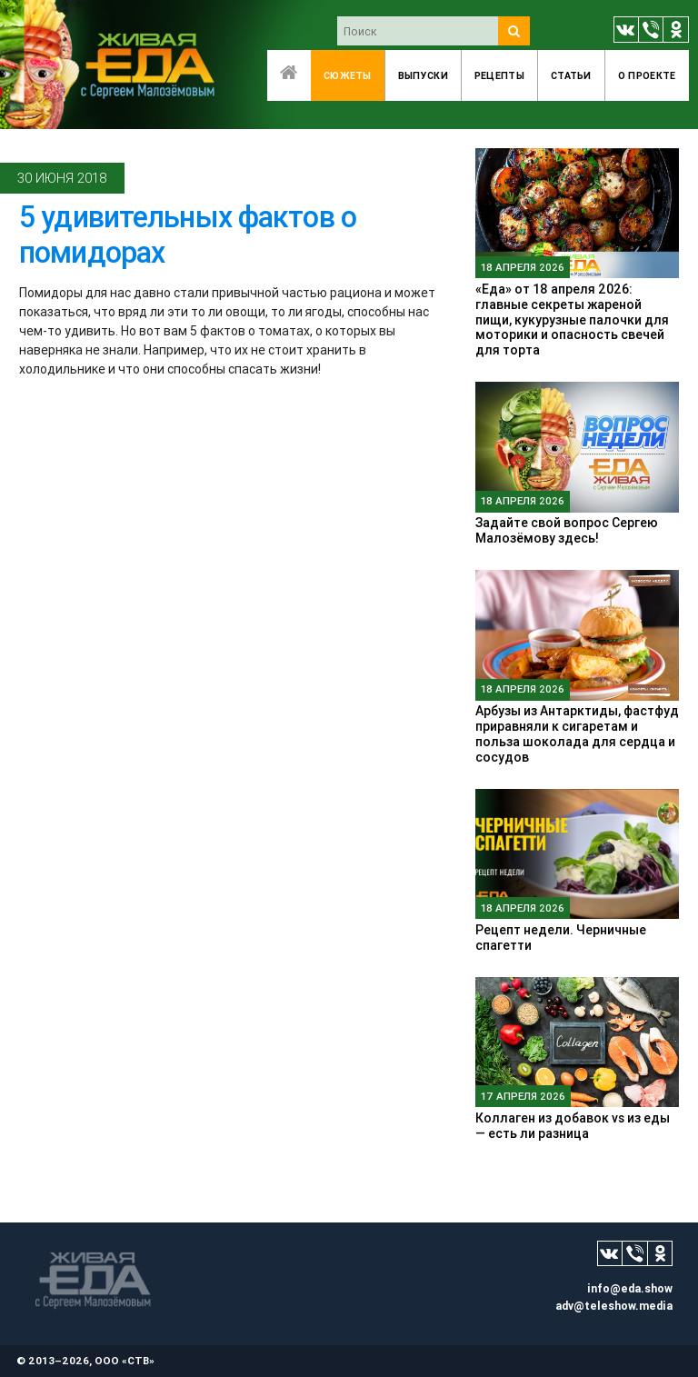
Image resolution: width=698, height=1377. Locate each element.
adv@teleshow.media (614, 1305)
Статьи (571, 75)
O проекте (647, 75)
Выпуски (423, 75)
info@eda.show (630, 1288)
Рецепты (499, 75)
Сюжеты (348, 75)
